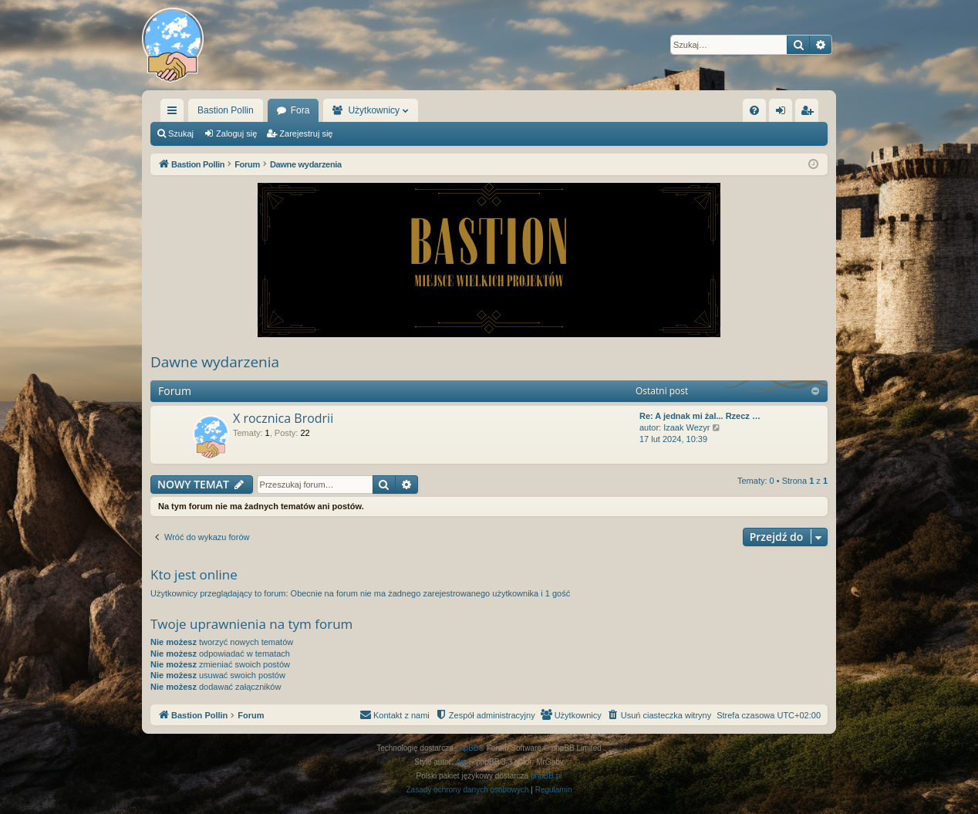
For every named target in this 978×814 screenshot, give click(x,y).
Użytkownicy (374, 110)
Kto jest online (194, 574)
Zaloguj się (236, 133)
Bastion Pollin (225, 110)
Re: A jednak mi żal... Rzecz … (699, 416)
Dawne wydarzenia (214, 362)
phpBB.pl (546, 776)
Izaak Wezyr (686, 427)
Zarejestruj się (305, 133)
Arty (463, 762)
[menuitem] (754, 110)
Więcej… (175, 113)
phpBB (467, 748)
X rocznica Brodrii (283, 418)
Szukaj (181, 133)
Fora (300, 110)
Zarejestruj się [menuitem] (809, 113)
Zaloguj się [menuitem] (784, 113)
